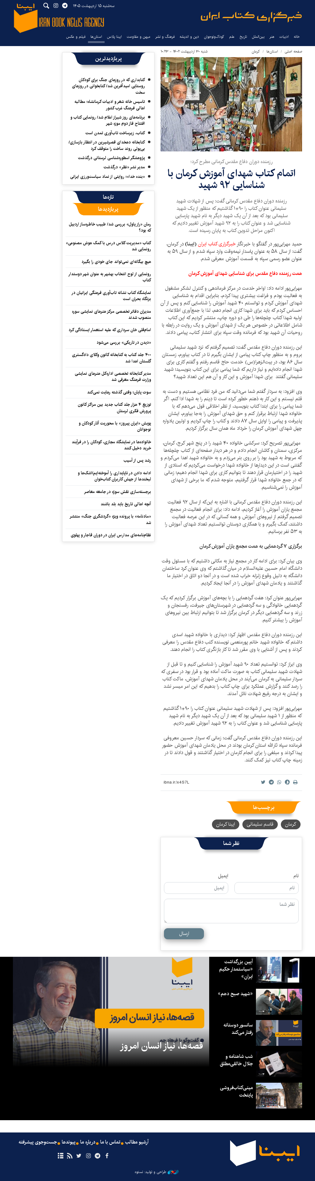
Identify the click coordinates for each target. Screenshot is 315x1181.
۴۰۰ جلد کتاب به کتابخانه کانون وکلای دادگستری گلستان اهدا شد (111, 357)
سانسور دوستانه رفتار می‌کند (238, 1029)
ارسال (184, 933)
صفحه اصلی (293, 51)
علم (232, 37)
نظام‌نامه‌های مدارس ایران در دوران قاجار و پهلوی (111, 535)
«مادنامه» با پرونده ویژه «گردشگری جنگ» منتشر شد (110, 519)
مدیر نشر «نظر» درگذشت (124, 167)
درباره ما (87, 1142)
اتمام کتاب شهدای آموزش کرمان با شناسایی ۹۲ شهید (231, 179)
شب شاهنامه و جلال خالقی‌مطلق (236, 1060)
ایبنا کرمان (225, 824)
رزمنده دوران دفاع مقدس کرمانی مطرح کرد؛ (231, 162)
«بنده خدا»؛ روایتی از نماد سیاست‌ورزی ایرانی (107, 176)
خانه (297, 37)
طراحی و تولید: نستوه (157, 1172)
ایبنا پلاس (114, 37)
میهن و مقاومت (138, 37)
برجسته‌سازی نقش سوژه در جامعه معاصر (117, 491)
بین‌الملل (258, 37)
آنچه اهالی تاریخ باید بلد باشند (126, 504)
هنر (271, 37)
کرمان (256, 51)
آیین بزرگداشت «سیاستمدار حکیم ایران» (236, 969)
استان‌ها (96, 37)
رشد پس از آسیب (137, 460)
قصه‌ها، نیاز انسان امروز (161, 1046)
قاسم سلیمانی (260, 824)
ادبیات (284, 37)
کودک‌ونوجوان (214, 37)
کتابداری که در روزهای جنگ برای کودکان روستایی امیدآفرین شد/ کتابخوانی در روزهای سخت (108, 86)
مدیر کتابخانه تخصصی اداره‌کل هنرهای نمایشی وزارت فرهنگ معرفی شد (113, 376)
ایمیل (223, 876)
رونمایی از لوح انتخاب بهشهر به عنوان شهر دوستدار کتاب (109, 277)
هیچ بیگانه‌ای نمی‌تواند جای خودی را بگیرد (116, 261)
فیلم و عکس (76, 37)
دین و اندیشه (189, 37)
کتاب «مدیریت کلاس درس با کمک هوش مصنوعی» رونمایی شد (108, 246)
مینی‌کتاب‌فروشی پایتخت (236, 1091)
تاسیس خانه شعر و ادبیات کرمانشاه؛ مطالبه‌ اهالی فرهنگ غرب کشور (109, 104)
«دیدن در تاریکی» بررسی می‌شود (124, 342)
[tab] (108, 197)
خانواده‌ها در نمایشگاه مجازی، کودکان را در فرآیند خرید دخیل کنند (111, 445)
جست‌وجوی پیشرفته (38, 1142)
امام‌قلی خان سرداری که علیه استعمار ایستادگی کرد (110, 330)
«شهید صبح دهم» (235, 994)
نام (296, 876)
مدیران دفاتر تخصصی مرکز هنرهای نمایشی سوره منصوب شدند (111, 314)
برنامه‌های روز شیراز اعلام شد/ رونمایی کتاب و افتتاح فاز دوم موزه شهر (107, 120)
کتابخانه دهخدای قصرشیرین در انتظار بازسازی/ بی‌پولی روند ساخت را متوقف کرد (107, 145)
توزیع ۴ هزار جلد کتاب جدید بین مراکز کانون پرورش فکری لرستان (114, 407)
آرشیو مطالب (137, 1142)
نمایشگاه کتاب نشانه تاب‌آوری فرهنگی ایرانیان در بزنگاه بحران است (111, 295)
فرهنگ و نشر (165, 37)
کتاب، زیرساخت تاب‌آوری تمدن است (115, 133)
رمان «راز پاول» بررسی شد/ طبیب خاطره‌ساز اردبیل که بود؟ (110, 227)
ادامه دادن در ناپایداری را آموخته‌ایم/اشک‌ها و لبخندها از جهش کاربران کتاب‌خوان (114, 476)
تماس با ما (110, 1142)
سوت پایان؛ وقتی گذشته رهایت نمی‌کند (119, 392)
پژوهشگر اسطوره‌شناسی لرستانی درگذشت (111, 157)
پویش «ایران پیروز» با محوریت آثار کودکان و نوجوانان (115, 426)
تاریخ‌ (243, 37)
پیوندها (68, 1142)
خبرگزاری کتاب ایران (217, 244)
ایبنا (251, 17)
